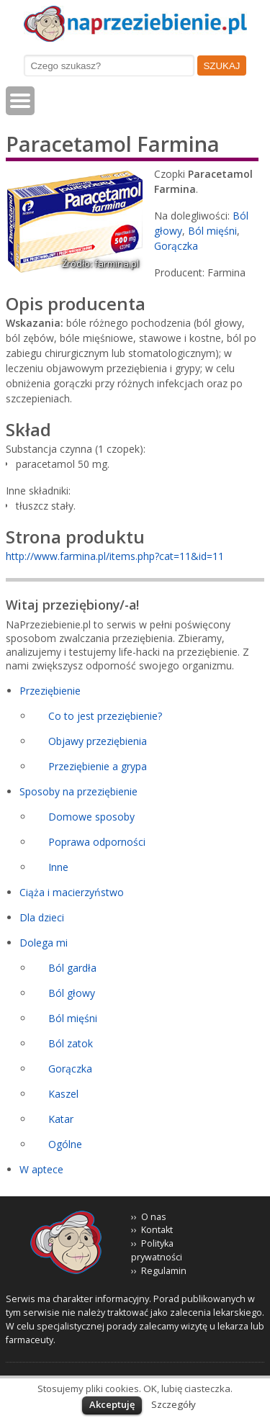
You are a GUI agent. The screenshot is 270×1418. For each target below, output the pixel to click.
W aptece (41, 1169)
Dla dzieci (41, 917)
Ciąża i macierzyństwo (71, 892)
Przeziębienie (50, 690)
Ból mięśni (212, 231)
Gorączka (176, 246)
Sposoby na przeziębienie (78, 791)
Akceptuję (112, 1404)
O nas (153, 1217)
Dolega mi (43, 942)
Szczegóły (173, 1404)
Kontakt (157, 1230)
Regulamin (163, 1271)
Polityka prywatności (156, 1250)
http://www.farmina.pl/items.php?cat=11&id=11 (115, 556)
